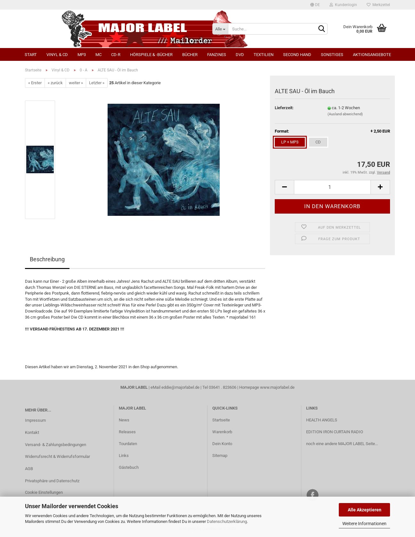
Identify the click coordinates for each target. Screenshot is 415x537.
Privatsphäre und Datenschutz (52, 480)
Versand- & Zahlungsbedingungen (55, 444)
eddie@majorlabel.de (180, 387)
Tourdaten (128, 443)
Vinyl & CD (57, 54)
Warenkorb (222, 431)
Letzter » (96, 82)
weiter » (76, 82)
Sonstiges (332, 54)
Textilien (263, 54)
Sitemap (219, 455)
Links (124, 455)
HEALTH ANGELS (321, 420)
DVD (240, 54)
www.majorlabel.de (277, 387)
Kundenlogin (343, 5)
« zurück (55, 82)
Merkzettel (378, 5)
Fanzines (216, 54)
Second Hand (297, 54)
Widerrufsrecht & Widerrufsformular (57, 456)
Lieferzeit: (284, 107)
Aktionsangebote (372, 54)
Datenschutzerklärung (227, 521)
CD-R (115, 54)
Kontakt (32, 432)
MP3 (81, 54)
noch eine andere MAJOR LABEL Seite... (342, 443)
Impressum (35, 420)
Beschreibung (47, 259)
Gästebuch (129, 467)
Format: (332, 131)
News (124, 420)
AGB (29, 468)
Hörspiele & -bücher (151, 54)
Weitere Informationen (364, 523)
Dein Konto (222, 443)
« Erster (35, 82)
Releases (127, 431)
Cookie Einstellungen (44, 492)
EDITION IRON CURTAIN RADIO (334, 431)
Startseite (221, 420)
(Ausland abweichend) (345, 114)
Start (31, 54)
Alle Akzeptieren (364, 509)
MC (98, 54)
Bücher (190, 54)
